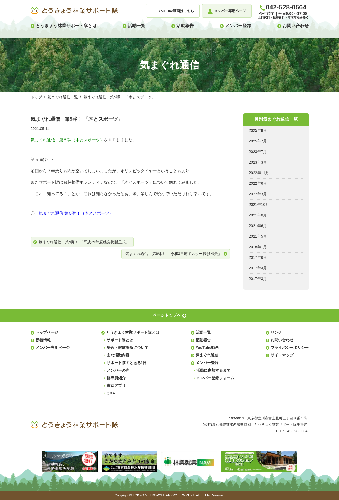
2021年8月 (258, 215)
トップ (36, 97)
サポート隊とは (120, 340)
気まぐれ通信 (207, 355)
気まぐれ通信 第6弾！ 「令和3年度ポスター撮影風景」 (173, 253)
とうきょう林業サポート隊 (74, 10)
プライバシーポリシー (290, 347)
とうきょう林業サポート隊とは (66, 25)
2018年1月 (258, 247)
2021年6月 (258, 226)
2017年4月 (258, 268)
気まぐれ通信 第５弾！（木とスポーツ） (76, 213)
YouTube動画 (207, 347)
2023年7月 (258, 151)
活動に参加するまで (213, 370)
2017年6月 (258, 257)
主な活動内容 (118, 355)
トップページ (47, 332)
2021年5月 (258, 236)
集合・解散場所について (127, 347)
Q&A (111, 393)
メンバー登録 (238, 25)
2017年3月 (258, 278)
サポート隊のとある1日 (127, 363)
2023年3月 (258, 162)
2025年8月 (258, 130)
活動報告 (185, 25)
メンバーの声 (118, 370)
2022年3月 (258, 194)
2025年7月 (258, 141)
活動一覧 (136, 25)
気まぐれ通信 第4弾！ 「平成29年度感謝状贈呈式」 (84, 242)
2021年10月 (259, 204)
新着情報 (43, 340)
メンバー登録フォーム (215, 378)
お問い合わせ (296, 25)
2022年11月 (259, 173)
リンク (276, 332)
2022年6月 (258, 183)
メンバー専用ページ (53, 347)
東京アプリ (116, 385)
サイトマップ (282, 355)
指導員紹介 (116, 378)
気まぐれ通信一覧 (62, 97)
